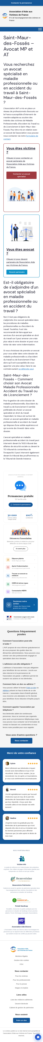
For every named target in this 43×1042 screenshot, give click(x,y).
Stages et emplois (21, 988)
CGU (21, 964)
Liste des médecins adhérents (21, 1000)
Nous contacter (21, 741)
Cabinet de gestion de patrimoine (21, 1008)
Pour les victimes (21, 976)
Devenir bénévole (21, 1004)
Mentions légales (21, 956)
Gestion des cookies (21, 960)
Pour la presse (21, 984)
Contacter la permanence (21, 3)
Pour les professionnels (21, 980)
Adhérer (6, 690)
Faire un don (31, 688)
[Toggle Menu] (40, 29)
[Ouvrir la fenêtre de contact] (38, 1037)
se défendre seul (26, 369)
